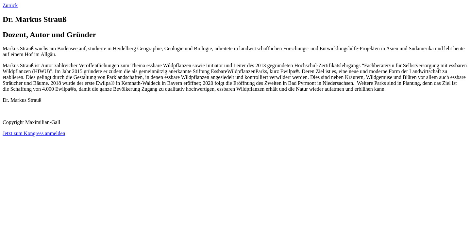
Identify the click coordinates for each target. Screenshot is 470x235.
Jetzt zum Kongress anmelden (34, 133)
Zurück (10, 5)
